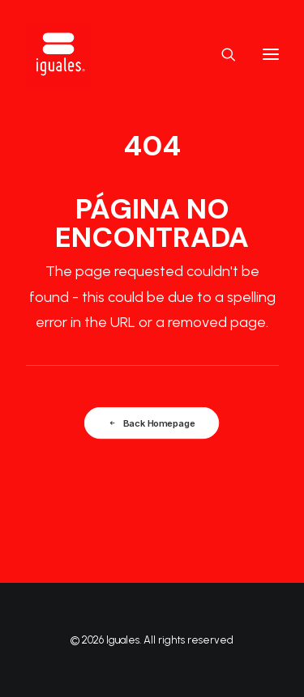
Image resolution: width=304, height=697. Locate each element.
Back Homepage (152, 422)
